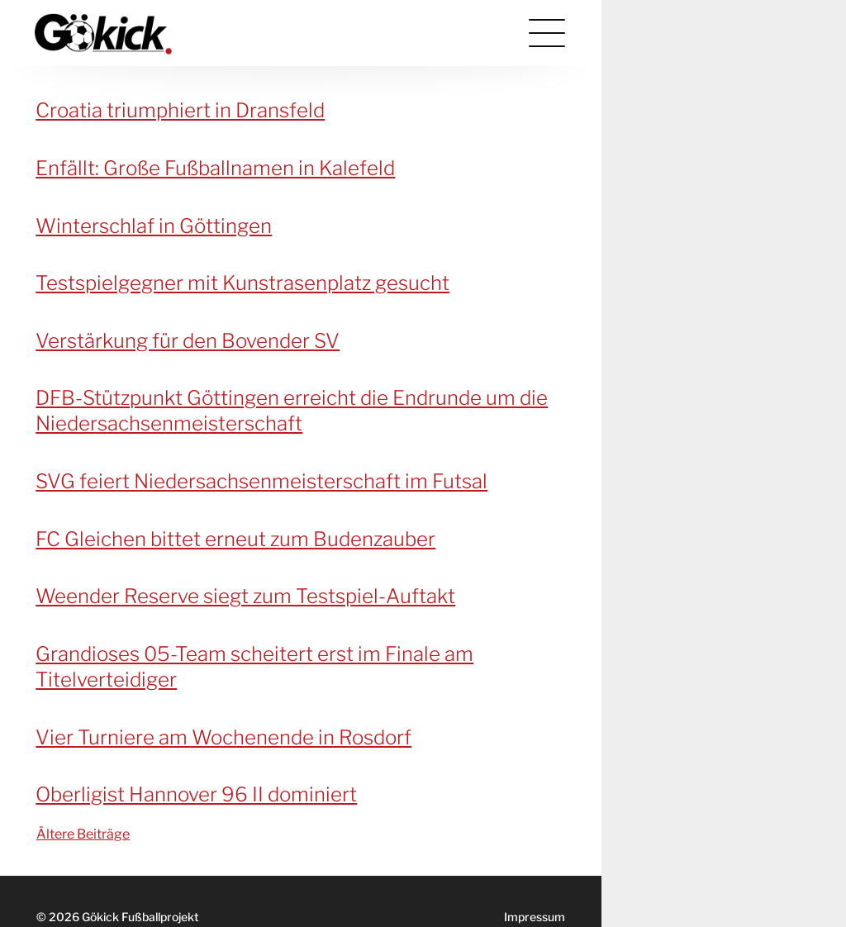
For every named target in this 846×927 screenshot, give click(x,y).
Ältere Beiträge (83, 834)
